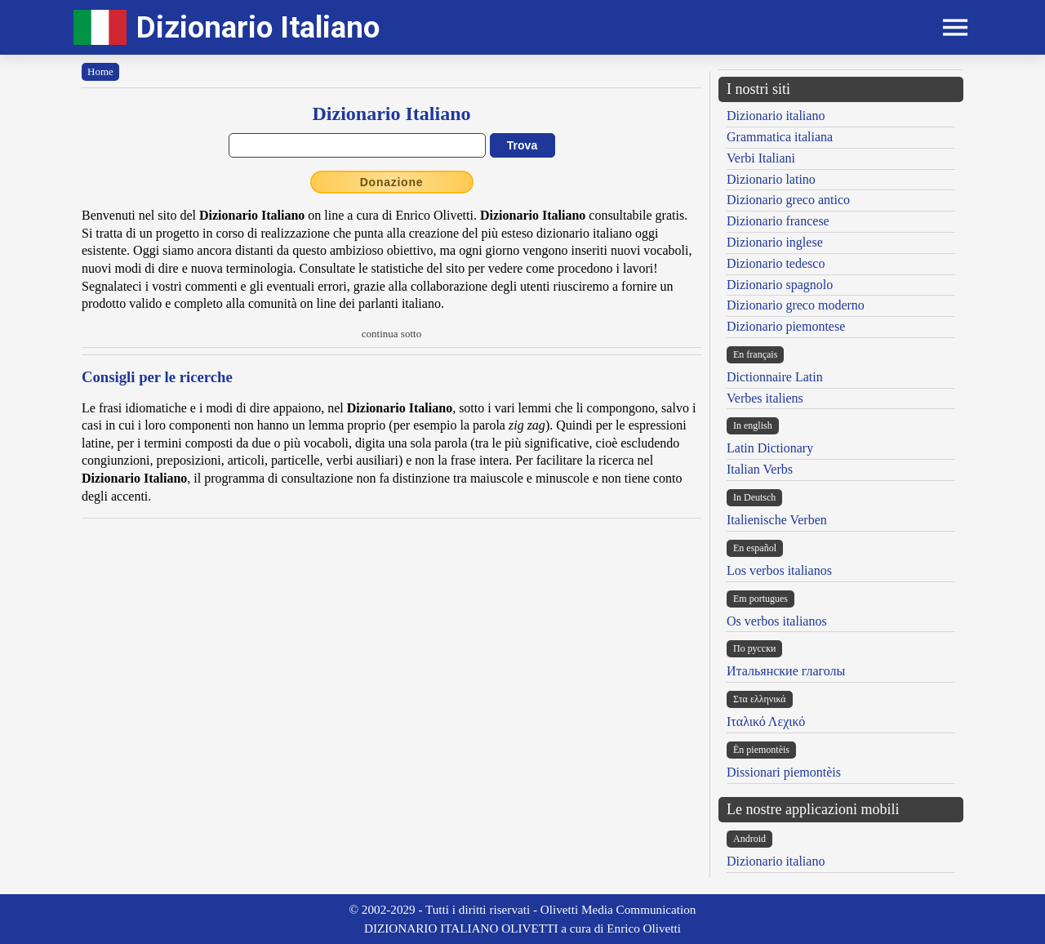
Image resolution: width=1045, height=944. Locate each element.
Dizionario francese (778, 221)
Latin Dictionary (770, 448)
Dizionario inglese (775, 242)
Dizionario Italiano (258, 27)
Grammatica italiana (780, 137)
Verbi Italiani (761, 158)
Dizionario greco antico (788, 200)
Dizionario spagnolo (780, 285)
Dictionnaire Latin (775, 377)
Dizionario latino (771, 179)
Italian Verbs (760, 469)
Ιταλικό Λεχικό (766, 721)
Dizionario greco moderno (796, 305)
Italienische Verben (777, 520)
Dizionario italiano (776, 115)
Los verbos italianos (779, 570)
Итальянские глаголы (786, 671)
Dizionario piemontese (786, 326)
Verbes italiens (765, 398)
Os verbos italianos (777, 621)
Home (100, 71)
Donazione (392, 182)
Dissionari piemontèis (784, 772)
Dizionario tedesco (776, 263)
